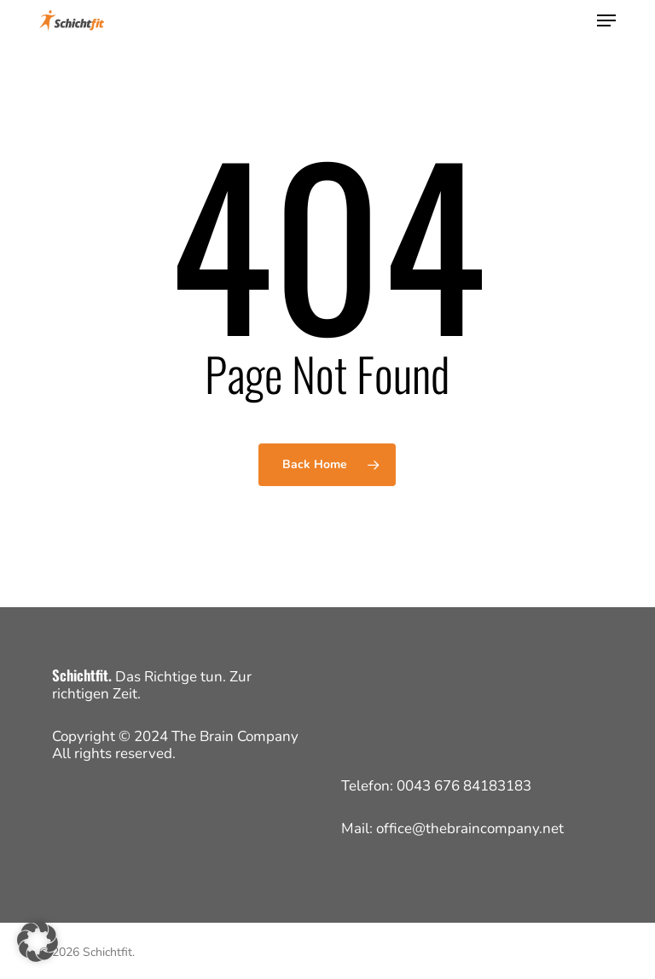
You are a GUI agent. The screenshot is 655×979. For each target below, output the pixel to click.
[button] (606, 20)
